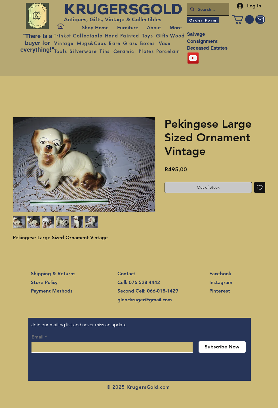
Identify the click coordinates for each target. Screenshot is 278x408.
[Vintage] (64, 43)
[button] (243, 19)
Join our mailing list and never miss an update (79, 324)
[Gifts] (162, 36)
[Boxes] (147, 43)
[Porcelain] (168, 51)
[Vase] (164, 43)
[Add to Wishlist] (259, 187)
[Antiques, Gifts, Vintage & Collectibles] (114, 19)
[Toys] (147, 36)
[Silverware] (83, 51)
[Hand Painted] (122, 36)
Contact (126, 273)
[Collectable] (88, 36)
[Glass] (130, 43)
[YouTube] (193, 58)
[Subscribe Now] (222, 347)
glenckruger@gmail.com (144, 299)
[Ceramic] (123, 51)
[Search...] (207, 9)
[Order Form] (203, 20)
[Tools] (60, 51)
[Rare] (114, 43)
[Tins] (104, 51)
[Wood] (177, 35)
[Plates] (146, 51)
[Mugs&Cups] (91, 43)
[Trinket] (62, 36)
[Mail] (260, 19)
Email (37, 337)
